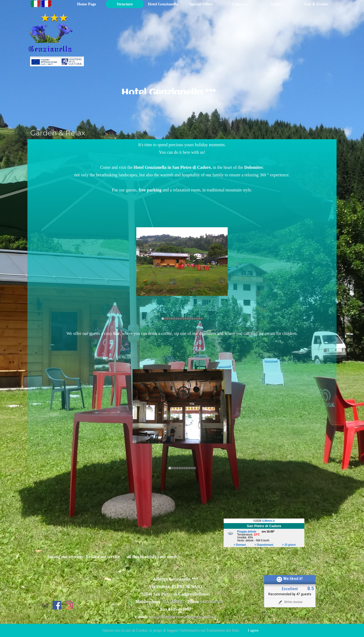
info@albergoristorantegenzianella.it (182, 616)
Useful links (297, 622)
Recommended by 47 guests (289, 594)
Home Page (86, 4)
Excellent (290, 589)
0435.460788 (211, 601)
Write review (289, 602)
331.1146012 (173, 601)
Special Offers (201, 4)
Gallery (277, 4)
